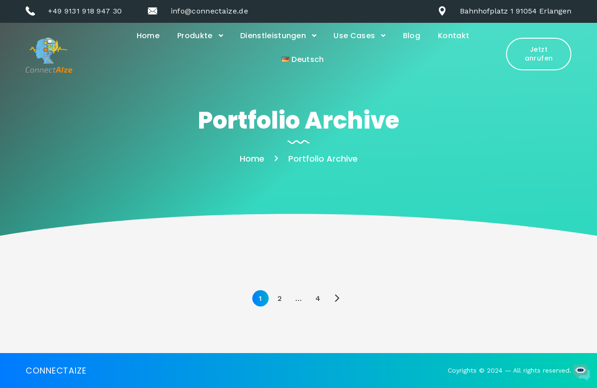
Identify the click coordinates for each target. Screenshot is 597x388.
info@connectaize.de (209, 11)
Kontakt (453, 35)
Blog (411, 35)
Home (148, 35)
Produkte (195, 35)
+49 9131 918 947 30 (85, 11)
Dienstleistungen (273, 35)
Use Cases (354, 35)
